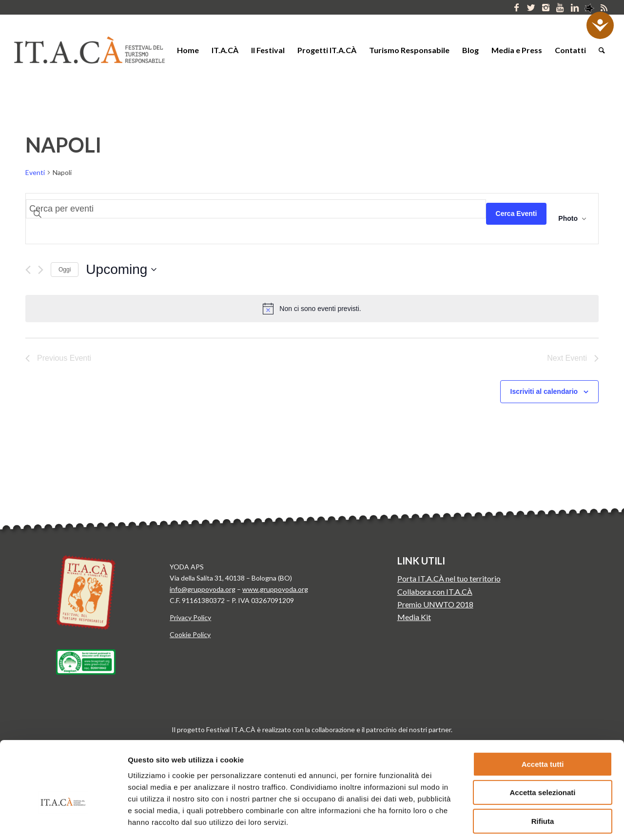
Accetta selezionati (542, 736)
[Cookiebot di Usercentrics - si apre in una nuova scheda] (63, 817)
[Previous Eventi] (28, 269)
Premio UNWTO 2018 (435, 604)
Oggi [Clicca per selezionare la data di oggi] (64, 269)
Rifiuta (542, 764)
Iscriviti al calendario (544, 391)
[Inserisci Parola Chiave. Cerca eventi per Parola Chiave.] (256, 208)
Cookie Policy (190, 634)
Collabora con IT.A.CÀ (434, 591)
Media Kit (414, 617)
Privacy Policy (190, 617)
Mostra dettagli (511, 817)
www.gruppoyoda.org (275, 589)
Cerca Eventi (516, 213)
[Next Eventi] (40, 269)
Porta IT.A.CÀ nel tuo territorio (449, 578)
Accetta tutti (543, 707)
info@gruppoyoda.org (202, 589)
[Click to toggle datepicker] (121, 269)
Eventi (35, 172)
